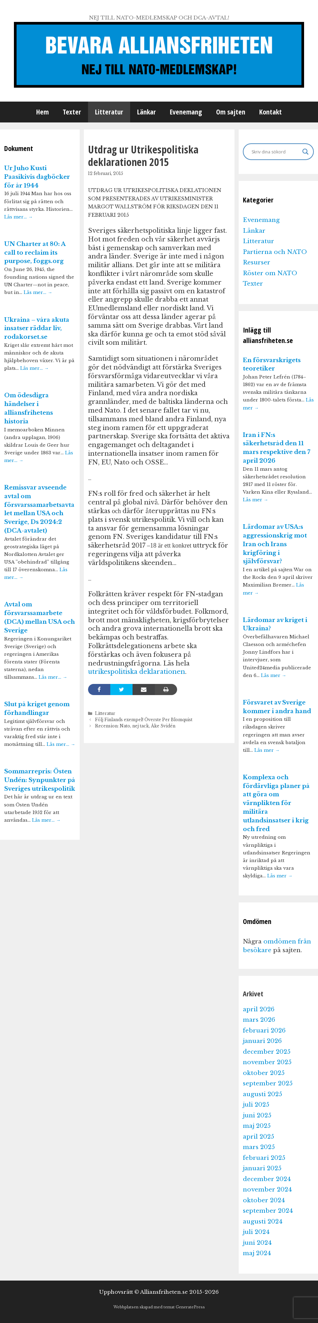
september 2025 (268, 1083)
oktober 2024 (264, 1200)
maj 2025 (257, 1126)
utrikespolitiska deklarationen (136, 672)
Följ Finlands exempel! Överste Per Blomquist (143, 719)
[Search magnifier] (305, 152)
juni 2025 (257, 1115)
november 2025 (267, 1062)
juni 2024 (257, 1242)
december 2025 (267, 1051)
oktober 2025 (264, 1073)
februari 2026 (264, 1030)
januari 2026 (262, 1041)
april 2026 (259, 1009)
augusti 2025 (262, 1094)
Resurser (256, 262)
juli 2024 (256, 1232)
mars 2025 (259, 1147)
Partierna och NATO (275, 252)
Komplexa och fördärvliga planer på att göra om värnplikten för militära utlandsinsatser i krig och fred (276, 803)
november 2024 (267, 1189)
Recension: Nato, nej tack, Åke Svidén (135, 725)
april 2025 (258, 1136)
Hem (42, 112)
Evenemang (186, 112)
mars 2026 (259, 1019)
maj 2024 (257, 1253)
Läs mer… (18, 217)
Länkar (146, 112)
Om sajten (230, 112)
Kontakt (270, 112)
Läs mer (255, 500)
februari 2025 (264, 1158)
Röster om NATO (270, 273)
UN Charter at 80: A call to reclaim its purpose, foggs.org (34, 252)
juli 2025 (256, 1104)
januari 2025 (262, 1168)
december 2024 (267, 1179)
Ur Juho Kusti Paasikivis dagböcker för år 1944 (37, 177)
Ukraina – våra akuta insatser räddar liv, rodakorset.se (36, 328)
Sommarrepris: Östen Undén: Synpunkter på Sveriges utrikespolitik (39, 780)
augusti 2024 (263, 1221)
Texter (72, 112)
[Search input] (275, 152)
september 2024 (268, 1210)
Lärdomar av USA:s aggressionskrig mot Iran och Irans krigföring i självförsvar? (275, 544)
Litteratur (109, 112)
